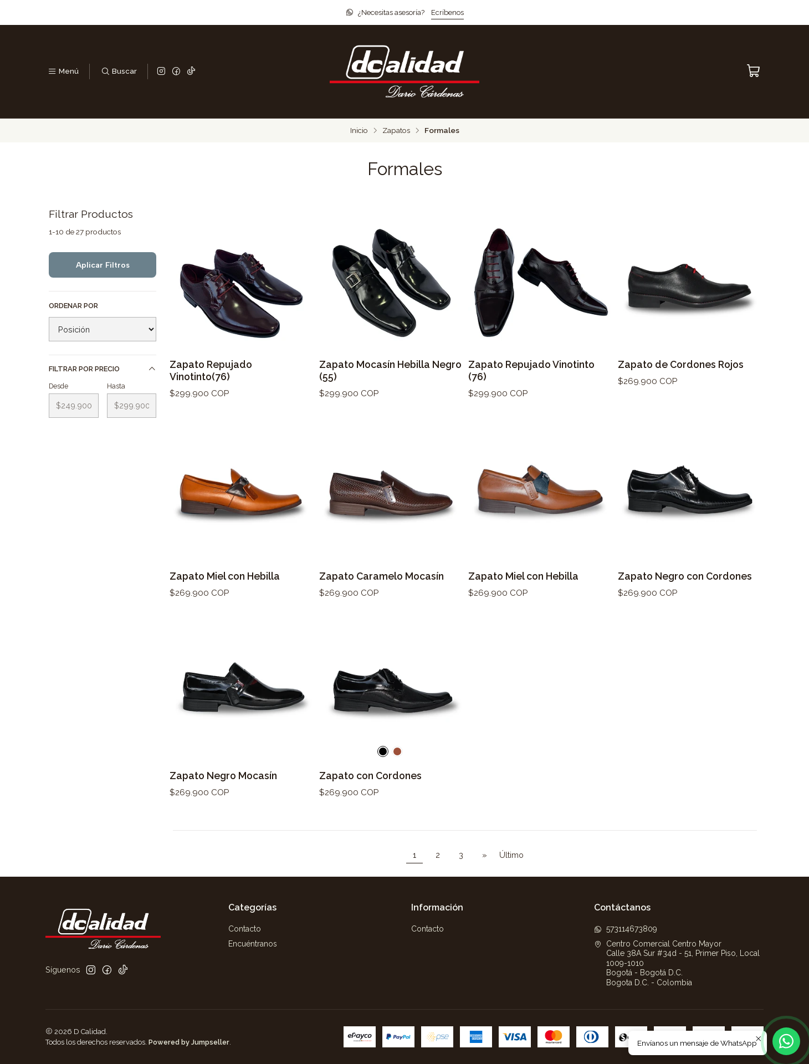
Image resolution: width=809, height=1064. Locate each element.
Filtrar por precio (102, 369)
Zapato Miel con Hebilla (225, 583)
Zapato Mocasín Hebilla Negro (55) (390, 370)
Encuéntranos (252, 943)
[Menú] (63, 71)
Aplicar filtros (103, 265)
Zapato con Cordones (370, 783)
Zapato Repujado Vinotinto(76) (211, 370)
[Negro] (382, 758)
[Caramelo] (397, 758)
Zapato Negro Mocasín (223, 783)
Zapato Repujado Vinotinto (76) (531, 370)
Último (511, 855)
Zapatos (396, 131)
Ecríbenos (447, 12)
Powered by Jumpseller (189, 1042)
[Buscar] (118, 71)
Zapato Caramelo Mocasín (381, 583)
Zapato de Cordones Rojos (681, 364)
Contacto (244, 928)
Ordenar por (73, 305)
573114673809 (625, 928)
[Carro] (754, 71)
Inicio (359, 131)
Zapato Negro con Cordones (685, 583)
